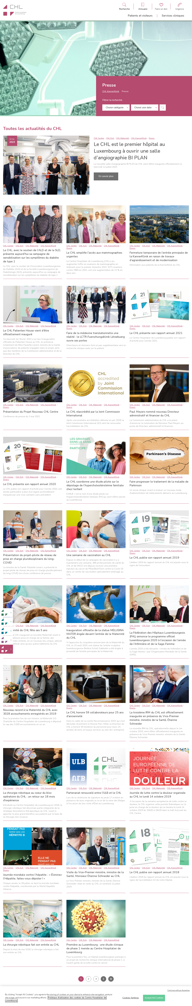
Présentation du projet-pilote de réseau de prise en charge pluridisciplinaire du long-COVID (29, 558)
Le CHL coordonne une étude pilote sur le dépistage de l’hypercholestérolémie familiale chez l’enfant (95, 485)
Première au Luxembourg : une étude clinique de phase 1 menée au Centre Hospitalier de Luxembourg (94, 948)
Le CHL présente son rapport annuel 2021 (156, 333)
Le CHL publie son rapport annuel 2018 (154, 872)
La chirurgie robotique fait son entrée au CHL (31, 945)
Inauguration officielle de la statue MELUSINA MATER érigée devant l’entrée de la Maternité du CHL (95, 634)
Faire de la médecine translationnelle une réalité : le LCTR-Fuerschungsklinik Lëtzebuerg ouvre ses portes (95, 336)
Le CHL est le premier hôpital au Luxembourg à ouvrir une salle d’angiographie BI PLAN (129, 151)
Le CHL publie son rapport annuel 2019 (154, 557)
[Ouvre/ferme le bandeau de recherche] (124, 6)
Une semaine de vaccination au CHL (88, 555)
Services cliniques (173, 15)
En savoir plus (106, 176)
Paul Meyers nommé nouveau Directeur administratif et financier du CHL (154, 413)
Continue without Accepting (178, 991)
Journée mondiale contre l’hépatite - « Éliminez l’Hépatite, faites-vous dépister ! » (32, 876)
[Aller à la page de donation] (161, 6)
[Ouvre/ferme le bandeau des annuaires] (142, 6)
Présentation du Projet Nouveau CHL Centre (30, 412)
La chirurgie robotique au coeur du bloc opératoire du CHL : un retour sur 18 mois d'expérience (29, 796)
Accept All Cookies (154, 998)
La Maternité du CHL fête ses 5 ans (25, 630)
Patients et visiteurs (140, 15)
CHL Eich (110, 138)
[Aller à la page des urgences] (179, 6)
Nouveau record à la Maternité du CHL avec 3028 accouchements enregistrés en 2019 (30, 712)
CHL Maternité (122, 138)
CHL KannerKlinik (110, 92)
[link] (6, 612)
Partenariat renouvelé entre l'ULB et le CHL (93, 793)
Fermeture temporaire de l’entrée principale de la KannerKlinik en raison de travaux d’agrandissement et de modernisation (159, 256)
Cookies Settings (130, 998)
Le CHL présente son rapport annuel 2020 (29, 484)
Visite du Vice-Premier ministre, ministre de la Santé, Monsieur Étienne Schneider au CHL (95, 874)
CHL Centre (99, 138)
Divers (152, 138)
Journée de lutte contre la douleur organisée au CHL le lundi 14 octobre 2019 (157, 794)
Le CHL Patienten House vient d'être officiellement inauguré (26, 332)
